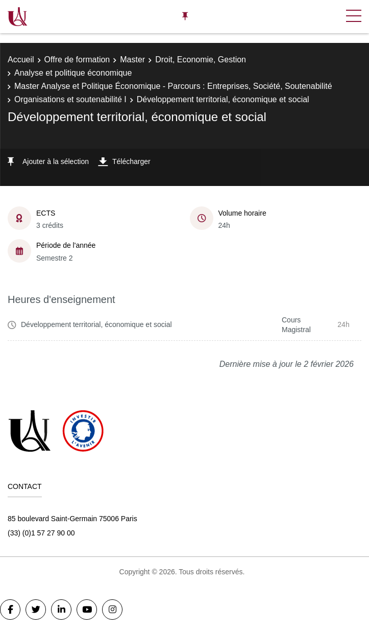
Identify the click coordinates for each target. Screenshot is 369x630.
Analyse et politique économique (73, 72)
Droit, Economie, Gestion (200, 59)
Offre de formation (77, 59)
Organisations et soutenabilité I (70, 99)
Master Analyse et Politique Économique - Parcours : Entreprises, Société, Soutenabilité (173, 86)
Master (132, 59)
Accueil (21, 59)
